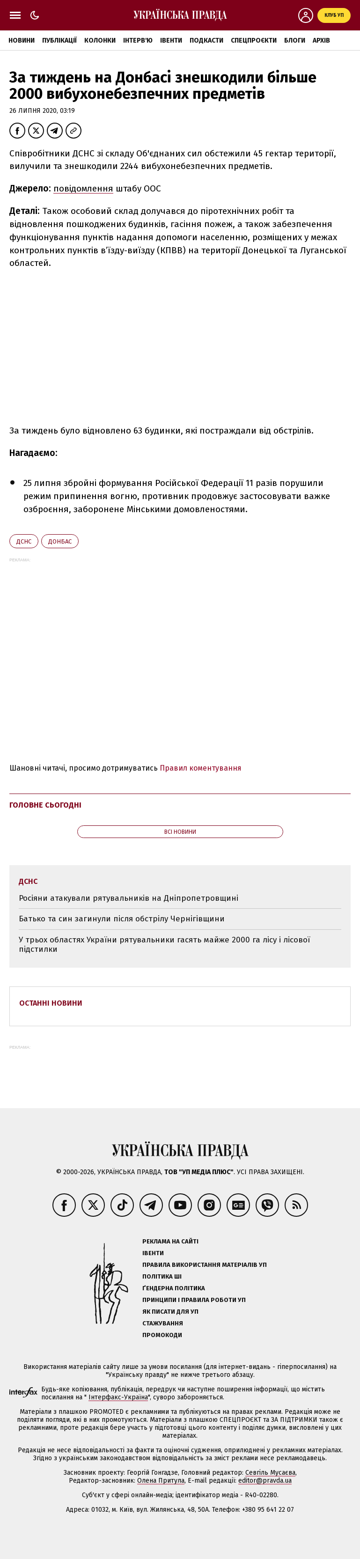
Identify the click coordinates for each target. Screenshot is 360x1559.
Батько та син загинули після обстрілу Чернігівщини (122, 919)
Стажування (162, 1323)
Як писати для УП (170, 1311)
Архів (321, 40)
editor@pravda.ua (265, 1481)
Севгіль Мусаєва (270, 1473)
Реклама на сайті (170, 1241)
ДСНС (23, 541)
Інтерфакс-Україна (118, 1397)
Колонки (100, 40)
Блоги (294, 40)
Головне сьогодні (45, 805)
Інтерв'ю (138, 40)
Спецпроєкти (254, 40)
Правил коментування (201, 768)
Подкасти (206, 40)
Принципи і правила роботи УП (194, 1299)
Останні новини (50, 1003)
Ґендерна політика (173, 1288)
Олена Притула (160, 1481)
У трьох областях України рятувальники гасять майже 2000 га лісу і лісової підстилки (164, 944)
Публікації (59, 40)
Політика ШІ (162, 1276)
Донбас (60, 541)
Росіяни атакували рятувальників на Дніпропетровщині (128, 898)
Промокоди (162, 1334)
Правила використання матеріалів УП (204, 1264)
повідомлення (83, 188)
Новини (21, 40)
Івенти (171, 40)
